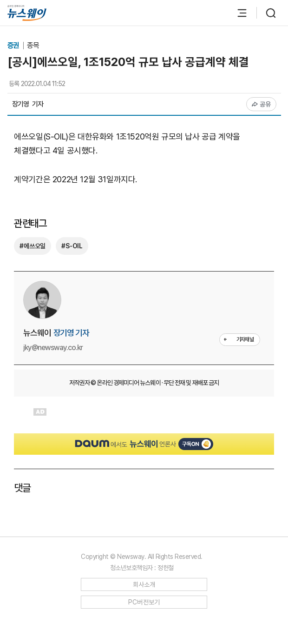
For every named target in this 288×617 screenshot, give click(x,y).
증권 (14, 45)
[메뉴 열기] (237, 13)
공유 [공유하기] (261, 104)
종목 (33, 45)
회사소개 (144, 584)
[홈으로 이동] (26, 13)
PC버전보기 (144, 602)
